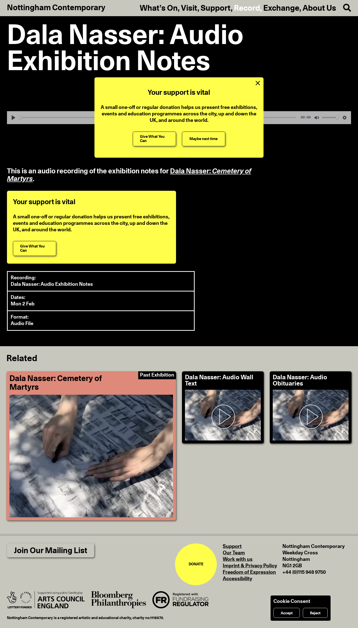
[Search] (343, 8)
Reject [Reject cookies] (315, 613)
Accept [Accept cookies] (287, 613)
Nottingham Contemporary (56, 8)
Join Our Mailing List (50, 551)
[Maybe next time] (203, 139)
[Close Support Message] (258, 83)
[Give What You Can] (154, 139)
